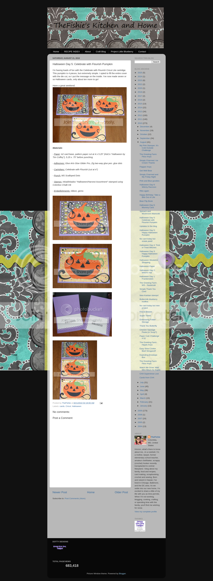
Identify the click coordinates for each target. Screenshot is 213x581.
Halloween (76, 406)
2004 (140, 426)
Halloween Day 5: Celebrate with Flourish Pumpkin (148, 220)
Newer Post (60, 492)
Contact (142, 51)
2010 (140, 123)
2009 (140, 411)
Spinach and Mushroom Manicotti (150, 212)
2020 (140, 88)
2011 (140, 119)
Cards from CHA (147, 377)
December (145, 126)
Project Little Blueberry (122, 51)
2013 (140, 111)
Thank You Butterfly (148, 326)
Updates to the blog (148, 226)
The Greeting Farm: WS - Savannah (148, 284)
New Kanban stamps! (149, 295)
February (144, 402)
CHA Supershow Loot (149, 374)
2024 (140, 76)
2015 (140, 104)
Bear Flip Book (146, 201)
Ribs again (144, 191)
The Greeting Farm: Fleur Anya (148, 155)
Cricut (68, 406)
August (143, 142)
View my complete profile (146, 511)
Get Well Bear (146, 171)
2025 (140, 73)
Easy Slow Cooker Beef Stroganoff (148, 349)
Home (56, 51)
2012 (140, 115)
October (144, 134)
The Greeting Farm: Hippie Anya (148, 343)
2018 (140, 92)
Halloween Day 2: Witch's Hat (147, 271)
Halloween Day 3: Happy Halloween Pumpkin (149, 253)
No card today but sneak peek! (147, 240)
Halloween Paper (147, 266)
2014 (140, 107)
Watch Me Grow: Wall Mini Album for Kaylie (150, 368)
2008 (140, 415)
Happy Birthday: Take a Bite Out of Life (150, 196)
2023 (140, 80)
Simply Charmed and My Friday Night (149, 175)
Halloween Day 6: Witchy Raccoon (148, 186)
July (142, 382)
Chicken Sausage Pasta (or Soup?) (148, 331)
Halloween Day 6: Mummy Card (147, 206)
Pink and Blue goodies (149, 181)
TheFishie (155, 437)
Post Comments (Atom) (75, 498)
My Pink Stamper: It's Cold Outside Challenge (149, 147)
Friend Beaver (146, 312)
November (145, 130)
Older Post (121, 492)
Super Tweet (145, 316)
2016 (140, 100)
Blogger (122, 573)
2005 (140, 422)
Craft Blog (101, 51)
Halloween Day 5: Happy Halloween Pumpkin (149, 232)
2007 (140, 418)
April (142, 394)
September (145, 138)
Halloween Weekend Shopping (149, 261)
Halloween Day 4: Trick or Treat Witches (150, 246)
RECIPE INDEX (72, 51)
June (142, 386)
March (143, 398)
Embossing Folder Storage (148, 321)
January (144, 406)
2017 (140, 96)
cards (62, 406)
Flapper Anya (145, 167)
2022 (140, 84)
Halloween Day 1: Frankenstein (147, 277)
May (142, 390)
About (88, 51)
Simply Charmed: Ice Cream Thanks (149, 161)
